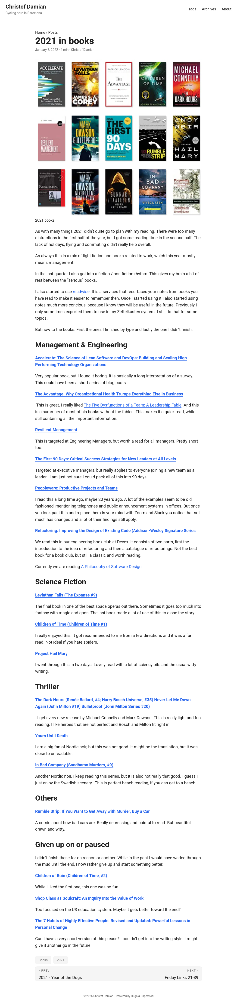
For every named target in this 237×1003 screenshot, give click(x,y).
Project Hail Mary (51, 653)
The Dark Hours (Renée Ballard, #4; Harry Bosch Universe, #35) (94, 699)
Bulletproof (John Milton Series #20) (115, 706)
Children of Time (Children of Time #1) (71, 624)
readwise (81, 291)
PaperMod (147, 996)
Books (43, 960)
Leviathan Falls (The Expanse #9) (66, 595)
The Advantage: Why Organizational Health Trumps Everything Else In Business (109, 393)
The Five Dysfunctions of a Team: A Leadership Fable (132, 405)
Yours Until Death (51, 735)
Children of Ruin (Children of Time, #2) (71, 875)
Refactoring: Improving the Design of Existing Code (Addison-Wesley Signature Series (115, 530)
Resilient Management (56, 429)
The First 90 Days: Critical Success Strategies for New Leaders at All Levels (105, 458)
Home (40, 32)
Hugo (134, 996)
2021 (60, 960)
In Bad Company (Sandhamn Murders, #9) (74, 764)
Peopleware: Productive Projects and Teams (76, 488)
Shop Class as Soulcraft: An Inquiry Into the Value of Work (89, 898)
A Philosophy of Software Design (111, 566)
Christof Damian (103, 996)
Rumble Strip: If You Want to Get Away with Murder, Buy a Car (92, 811)
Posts (53, 32)
